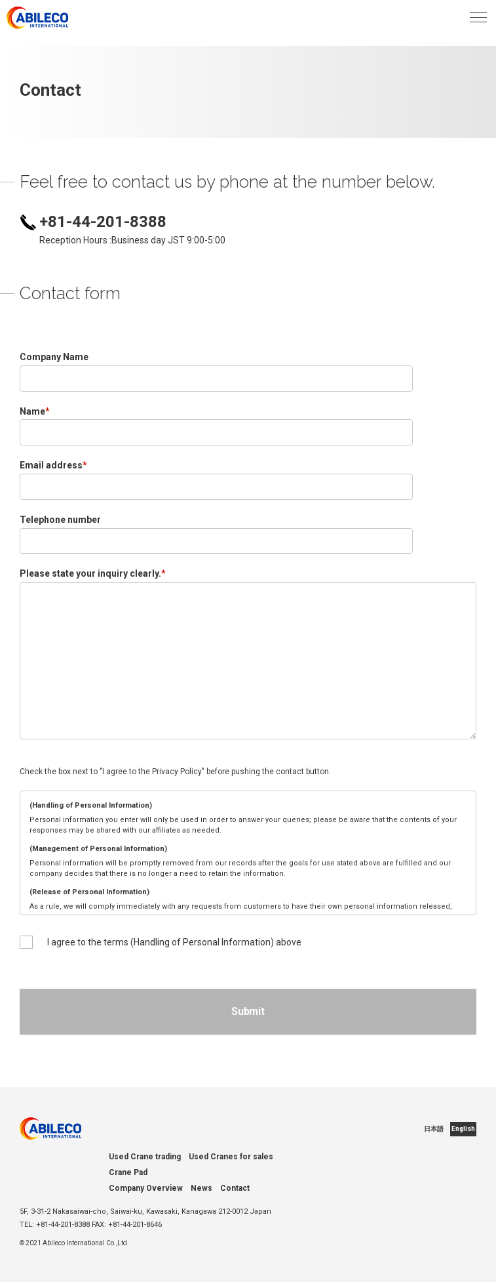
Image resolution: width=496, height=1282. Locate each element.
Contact (235, 1188)
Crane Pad (128, 1172)
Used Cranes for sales (231, 1157)
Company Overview (146, 1188)
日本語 (434, 1128)
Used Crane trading (145, 1157)
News (201, 1188)
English (463, 1128)
